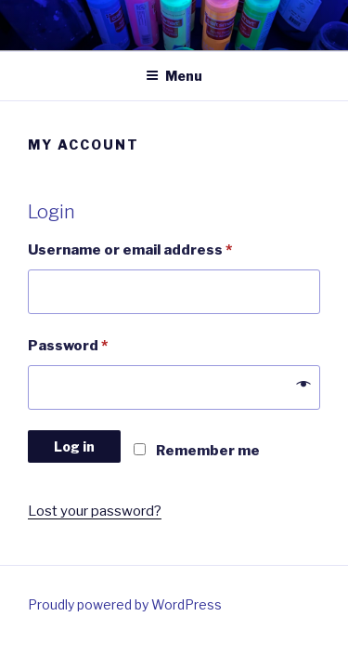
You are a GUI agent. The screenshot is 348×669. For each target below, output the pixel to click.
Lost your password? (94, 511)
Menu (174, 76)
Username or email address (130, 250)
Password (68, 345)
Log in (74, 446)
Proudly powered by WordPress (125, 604)
